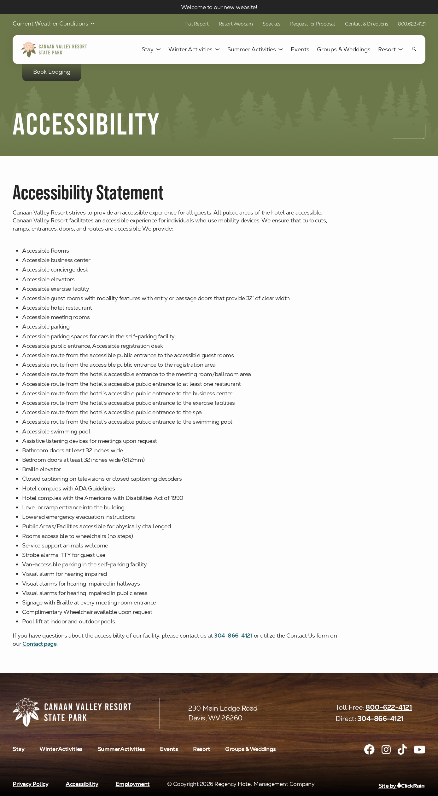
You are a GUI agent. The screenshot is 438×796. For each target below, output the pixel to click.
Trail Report (196, 24)
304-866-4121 (381, 718)
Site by (401, 785)
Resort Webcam (236, 24)
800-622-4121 (388, 707)
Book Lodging (51, 71)
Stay (151, 49)
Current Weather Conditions (54, 23)
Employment (133, 783)
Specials (271, 24)
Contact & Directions (366, 24)
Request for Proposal (312, 24)
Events (300, 49)
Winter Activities (194, 49)
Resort (390, 49)
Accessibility (82, 783)
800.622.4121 (411, 24)
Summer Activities (255, 49)
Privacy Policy (30, 783)
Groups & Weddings (344, 49)
